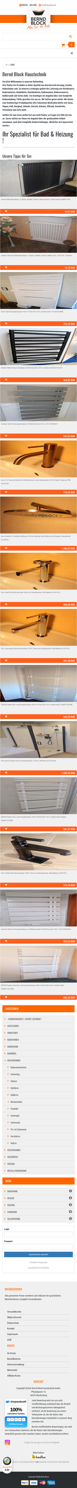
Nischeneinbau (16, 1101)
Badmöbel (11, 1053)
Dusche (39, 1198)
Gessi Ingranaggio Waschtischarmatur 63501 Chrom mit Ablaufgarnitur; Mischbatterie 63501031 (35, 649)
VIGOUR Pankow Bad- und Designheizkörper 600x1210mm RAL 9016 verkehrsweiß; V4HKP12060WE (36, 705)
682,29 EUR (69, 717)
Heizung (11, 1163)
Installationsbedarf (16, 1170)
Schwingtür (15, 1115)
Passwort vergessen (38, 1262)
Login (6, 1229)
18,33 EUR (70, 267)
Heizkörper (12, 1157)
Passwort (8, 1241)
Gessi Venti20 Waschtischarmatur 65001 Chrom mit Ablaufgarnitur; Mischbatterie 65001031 (34, 873)
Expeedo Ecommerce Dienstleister (54, 1462)
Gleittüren (15, 1088)
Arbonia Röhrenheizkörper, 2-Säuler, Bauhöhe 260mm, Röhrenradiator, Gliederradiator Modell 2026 (35, 199)
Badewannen (13, 1039)
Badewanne (39, 1191)
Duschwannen (13, 1150)
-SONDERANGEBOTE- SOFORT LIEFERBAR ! (24, 1019)
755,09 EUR (69, 324)
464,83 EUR (69, 380)
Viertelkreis (15, 1136)
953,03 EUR (69, 941)
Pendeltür (14, 1108)
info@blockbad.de (48, 5)
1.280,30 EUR (68, 773)
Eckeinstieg (15, 1074)
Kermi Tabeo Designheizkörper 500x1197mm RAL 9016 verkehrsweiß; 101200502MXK (32, 312)
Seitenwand (15, 1122)
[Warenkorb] (38, 45)
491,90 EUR (69, 660)
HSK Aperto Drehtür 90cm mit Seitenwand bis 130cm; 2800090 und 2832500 (28, 761)
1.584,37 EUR (68, 548)
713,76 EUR (69, 885)
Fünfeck (14, 1081)
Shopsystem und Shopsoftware (21, 1462)
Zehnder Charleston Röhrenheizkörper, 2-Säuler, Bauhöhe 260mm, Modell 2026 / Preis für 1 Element (36, 256)
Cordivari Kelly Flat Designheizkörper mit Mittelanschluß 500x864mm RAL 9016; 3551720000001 (36, 929)
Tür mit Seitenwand (18, 1129)
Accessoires (13, 1026)
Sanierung (39, 1212)
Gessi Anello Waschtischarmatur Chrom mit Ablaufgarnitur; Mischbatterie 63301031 (31, 592)
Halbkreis (14, 1094)
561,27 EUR (69, 829)
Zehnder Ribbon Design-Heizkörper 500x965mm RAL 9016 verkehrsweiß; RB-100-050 (31, 368)
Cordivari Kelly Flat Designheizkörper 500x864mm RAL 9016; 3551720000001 (29, 424)
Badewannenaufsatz (18, 1067)
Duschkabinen (13, 1060)
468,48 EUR (69, 604)
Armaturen (12, 1032)
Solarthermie (39, 1218)
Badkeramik (12, 1046)
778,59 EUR (69, 492)
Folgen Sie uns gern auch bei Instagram (41, 1442)
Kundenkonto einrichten (38, 1267)
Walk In (13, 1143)
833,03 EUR (69, 436)
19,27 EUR (70, 211)
